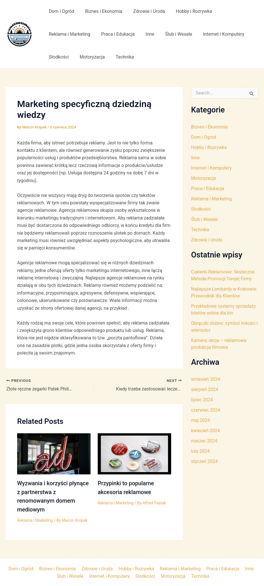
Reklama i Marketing (68, 34)
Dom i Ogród (60, 11)
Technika (120, 57)
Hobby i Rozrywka (188, 11)
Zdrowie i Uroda (145, 11)
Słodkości (58, 57)
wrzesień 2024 (206, 379)
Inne (145, 34)
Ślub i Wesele (172, 34)
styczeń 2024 (204, 461)
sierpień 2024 (205, 389)
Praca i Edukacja (115, 34)
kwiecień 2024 (205, 430)
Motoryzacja (89, 57)
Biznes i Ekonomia (101, 11)
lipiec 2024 (202, 399)
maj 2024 (200, 420)
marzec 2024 (204, 441)
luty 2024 (200, 451)
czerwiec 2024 (206, 410)
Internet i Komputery (216, 34)
